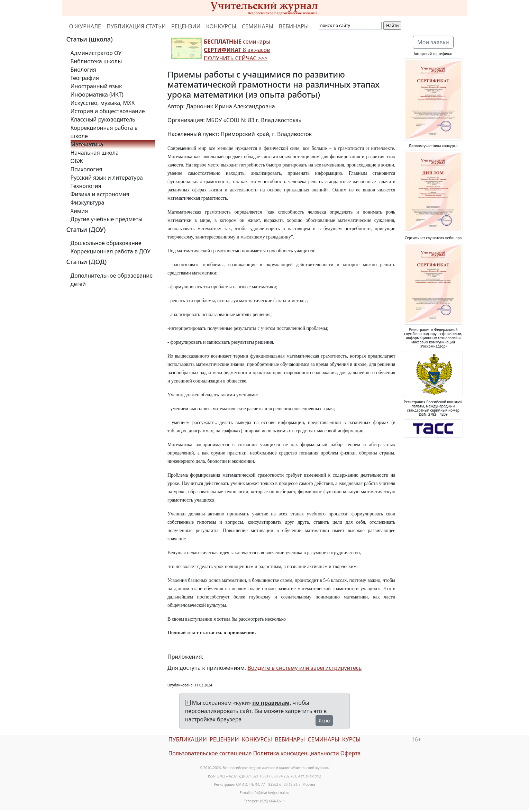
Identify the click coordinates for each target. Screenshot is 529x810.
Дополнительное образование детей (112, 280)
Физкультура (87, 202)
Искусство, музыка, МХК (103, 103)
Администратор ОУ (96, 53)
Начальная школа (95, 152)
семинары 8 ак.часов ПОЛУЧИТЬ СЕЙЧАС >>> (237, 50)
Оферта (350, 753)
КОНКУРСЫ (221, 26)
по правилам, (271, 702)
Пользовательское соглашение (210, 753)
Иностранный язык (96, 86)
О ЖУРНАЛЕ (85, 26)
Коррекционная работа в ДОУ (111, 251)
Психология (86, 169)
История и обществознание (108, 111)
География (85, 78)
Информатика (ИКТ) (97, 94)
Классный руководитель (103, 119)
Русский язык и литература (107, 177)
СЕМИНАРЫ (257, 26)
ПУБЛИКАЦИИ (187, 739)
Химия (79, 211)
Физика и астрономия (100, 194)
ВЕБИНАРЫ (294, 26)
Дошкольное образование (106, 243)
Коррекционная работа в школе (104, 132)
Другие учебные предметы (107, 219)
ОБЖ (77, 161)
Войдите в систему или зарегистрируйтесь (304, 668)
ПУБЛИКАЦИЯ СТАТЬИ (136, 26)
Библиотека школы (96, 61)
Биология (83, 69)
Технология (86, 186)
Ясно (324, 720)
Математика (87, 144)
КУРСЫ (351, 739)
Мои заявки (433, 42)
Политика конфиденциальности (296, 753)
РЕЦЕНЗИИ (186, 26)
